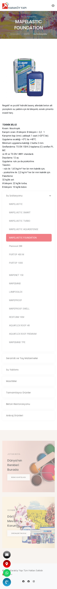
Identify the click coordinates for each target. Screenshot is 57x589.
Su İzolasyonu (40, 34)
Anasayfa (15, 34)
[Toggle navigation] (53, 6)
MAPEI (27, 34)
